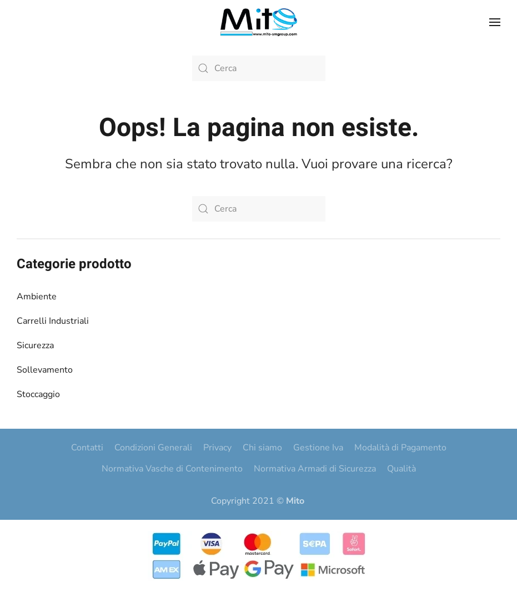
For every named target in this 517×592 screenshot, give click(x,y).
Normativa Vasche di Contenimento (172, 469)
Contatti (87, 448)
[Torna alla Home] (258, 22)
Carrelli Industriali (53, 321)
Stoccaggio (38, 394)
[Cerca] (258, 68)
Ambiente (37, 296)
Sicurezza (35, 345)
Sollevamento (45, 370)
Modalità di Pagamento (400, 448)
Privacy (217, 448)
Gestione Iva (318, 448)
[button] (494, 22)
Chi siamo (262, 448)
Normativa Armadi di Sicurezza (315, 469)
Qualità (401, 469)
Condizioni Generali (153, 448)
